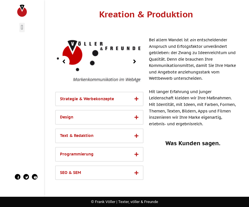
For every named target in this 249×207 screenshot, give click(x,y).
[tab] (99, 99)
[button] (22, 27)
